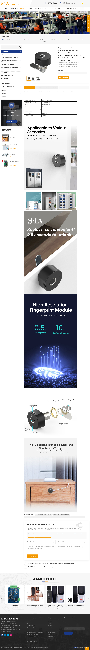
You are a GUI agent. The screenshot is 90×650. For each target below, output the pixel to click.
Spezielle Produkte (11, 39)
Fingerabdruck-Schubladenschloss (61, 514)
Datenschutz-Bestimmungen (42, 647)
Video (49, 9)
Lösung (49, 630)
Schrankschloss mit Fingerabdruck (43, 514)
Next (88, 598)
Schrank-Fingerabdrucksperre (77, 517)
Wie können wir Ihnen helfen (11, 112)
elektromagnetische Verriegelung (9, 67)
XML (34, 647)
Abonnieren (68, 633)
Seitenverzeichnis (51, 636)
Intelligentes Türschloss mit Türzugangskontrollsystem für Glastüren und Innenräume (55, 564)
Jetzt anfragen (63, 77)
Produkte (23, 9)
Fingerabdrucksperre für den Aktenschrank (58, 517)
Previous (1, 598)
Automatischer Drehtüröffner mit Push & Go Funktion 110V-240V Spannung (15, 145)
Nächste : (29, 567)
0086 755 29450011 (52, 4)
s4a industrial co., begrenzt (9, 619)
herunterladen (39, 9)
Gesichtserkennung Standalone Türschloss (35, 606)
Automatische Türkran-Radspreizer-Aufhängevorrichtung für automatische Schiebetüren (15, 153)
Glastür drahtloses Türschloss (76, 605)
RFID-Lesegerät (5, 78)
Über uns (13, 9)
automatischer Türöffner (7, 55)
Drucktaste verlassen (31, 621)
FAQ (30, 9)
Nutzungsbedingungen (53, 639)
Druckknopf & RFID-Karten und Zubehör (8, 87)
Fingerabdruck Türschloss (7, 81)
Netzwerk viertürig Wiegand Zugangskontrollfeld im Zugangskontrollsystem (15, 162)
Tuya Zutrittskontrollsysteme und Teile (9, 61)
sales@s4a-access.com (69, 4)
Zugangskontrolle (31, 625)
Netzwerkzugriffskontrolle (7, 64)
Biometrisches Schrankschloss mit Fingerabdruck (46, 567)
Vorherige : (29, 563)
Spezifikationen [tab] (29, 87)
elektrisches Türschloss (7, 75)
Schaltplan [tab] (38, 87)
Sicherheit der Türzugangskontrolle (14, 606)
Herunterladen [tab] (53, 87)
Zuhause (50, 621)
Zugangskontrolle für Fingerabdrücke (35, 632)
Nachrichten (59, 9)
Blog (49, 634)
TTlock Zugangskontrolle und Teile (9, 57)
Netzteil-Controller (5, 84)
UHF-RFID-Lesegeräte (6, 73)
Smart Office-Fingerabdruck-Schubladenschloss (36, 517)
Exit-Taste (3, 91)
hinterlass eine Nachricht (80, 648)
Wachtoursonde (5, 96)
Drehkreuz (3, 93)
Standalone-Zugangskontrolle (8, 70)
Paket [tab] (45, 87)
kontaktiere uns (71, 9)
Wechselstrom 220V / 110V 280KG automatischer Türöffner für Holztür (15, 137)
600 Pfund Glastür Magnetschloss (34, 630)
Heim (6, 9)
